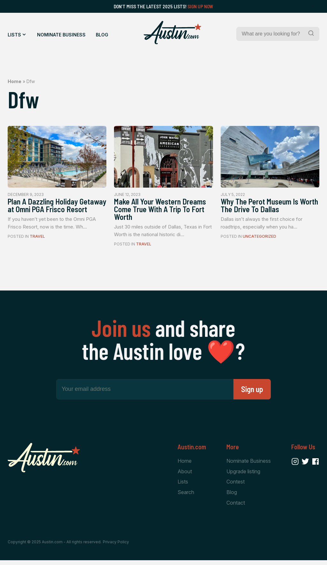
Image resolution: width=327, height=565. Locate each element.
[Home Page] (172, 32)
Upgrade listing (243, 475)
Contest (235, 486)
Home (14, 81)
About (185, 475)
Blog (102, 34)
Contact (235, 507)
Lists (14, 34)
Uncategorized (259, 238)
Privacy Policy (116, 546)
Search (186, 496)
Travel (37, 247)
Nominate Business (61, 34)
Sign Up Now (200, 6)
